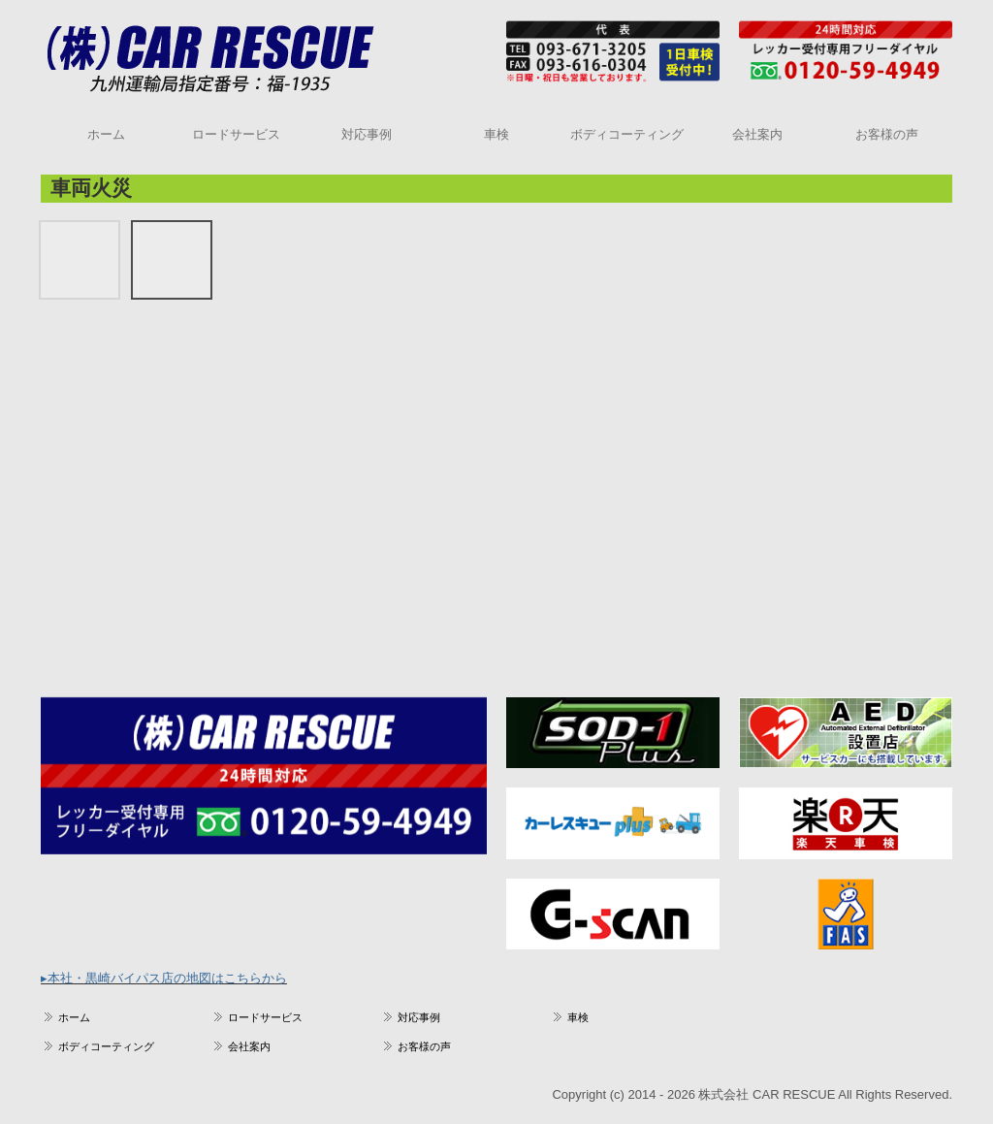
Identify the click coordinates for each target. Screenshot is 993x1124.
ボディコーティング (627, 134)
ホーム (106, 134)
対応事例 (366, 134)
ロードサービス (236, 134)
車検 (496, 134)
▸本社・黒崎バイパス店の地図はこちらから (164, 978)
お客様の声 (886, 134)
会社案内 (757, 134)
